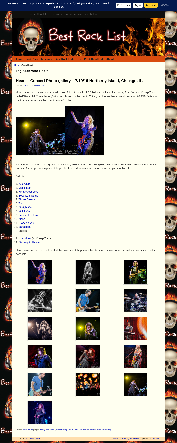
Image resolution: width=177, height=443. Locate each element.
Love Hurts (24, 238)
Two (20, 203)
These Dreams (27, 199)
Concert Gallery (61, 430)
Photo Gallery (106, 430)
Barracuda (24, 226)
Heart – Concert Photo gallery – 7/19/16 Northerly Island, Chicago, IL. (79, 80)
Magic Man (24, 187)
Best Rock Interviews (38, 59)
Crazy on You (26, 223)
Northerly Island (95, 430)
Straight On (25, 207)
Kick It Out (24, 211)
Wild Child (24, 184)
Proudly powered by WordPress (125, 439)
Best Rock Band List (90, 59)
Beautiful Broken (28, 215)
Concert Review (73, 430)
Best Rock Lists (64, 59)
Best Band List (28, 430)
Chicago (52, 430)
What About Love (28, 191)
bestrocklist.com (33, 439)
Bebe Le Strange (28, 195)
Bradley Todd (39, 85)
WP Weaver (154, 439)
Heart (87, 430)
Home (18, 59)
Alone (21, 219)
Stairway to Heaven (29, 242)
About (110, 59)
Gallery (82, 430)
